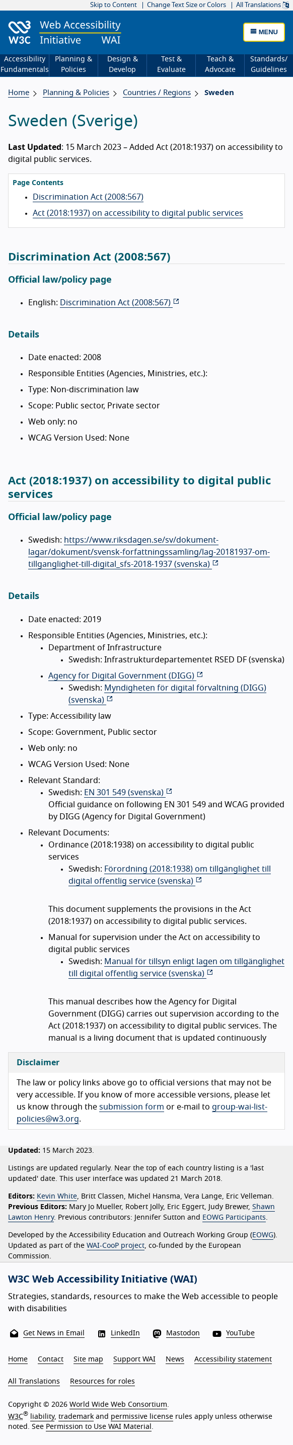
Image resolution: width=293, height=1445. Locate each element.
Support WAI (134, 1359)
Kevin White (57, 1196)
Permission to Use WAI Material (99, 1426)
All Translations (262, 5)
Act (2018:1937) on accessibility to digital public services (138, 213)
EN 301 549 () (128, 793)
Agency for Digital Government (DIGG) (125, 676)
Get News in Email (54, 1333)
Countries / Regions (157, 93)
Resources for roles (102, 1381)
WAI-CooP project (115, 1245)
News (175, 1359)
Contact (50, 1359)
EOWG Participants (234, 1217)
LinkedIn (125, 1333)
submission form (131, 1107)
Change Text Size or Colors (186, 5)
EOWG (262, 1235)
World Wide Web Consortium (118, 1404)
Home (18, 93)
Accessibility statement (233, 1359)
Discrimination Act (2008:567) (88, 197)
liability (42, 1416)
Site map (88, 1359)
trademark (76, 1416)
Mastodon (183, 1333)
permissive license (142, 1416)
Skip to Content (113, 5)
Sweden (219, 93)
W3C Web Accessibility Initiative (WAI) (102, 1279)
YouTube (240, 1333)
